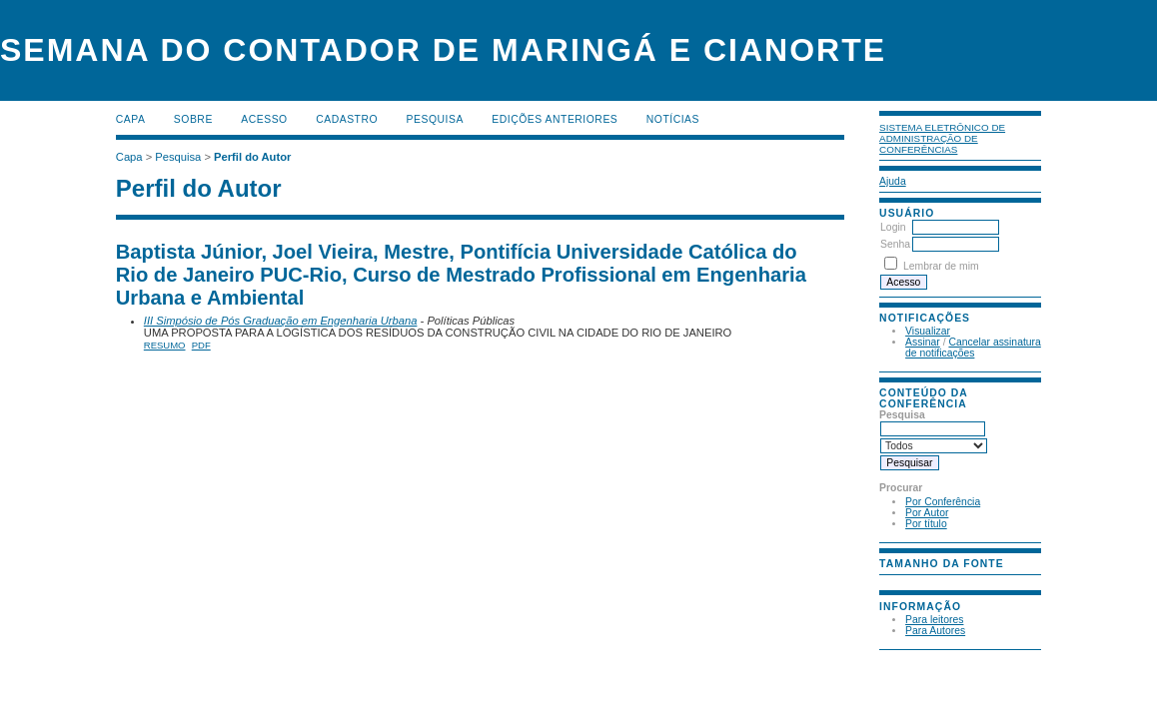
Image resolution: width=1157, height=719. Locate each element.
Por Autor (926, 512)
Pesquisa (435, 119)
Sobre (193, 119)
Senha (895, 244)
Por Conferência (942, 501)
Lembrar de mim (941, 266)
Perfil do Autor (252, 157)
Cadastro (347, 119)
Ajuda (892, 181)
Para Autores (935, 630)
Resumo (165, 345)
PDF (201, 345)
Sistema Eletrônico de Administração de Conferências (942, 138)
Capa (131, 119)
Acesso (264, 119)
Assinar (922, 342)
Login (892, 227)
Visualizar (927, 331)
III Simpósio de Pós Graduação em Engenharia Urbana (281, 321)
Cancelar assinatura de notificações (973, 348)
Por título (926, 523)
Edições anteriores (554, 119)
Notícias (672, 119)
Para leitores (934, 619)
